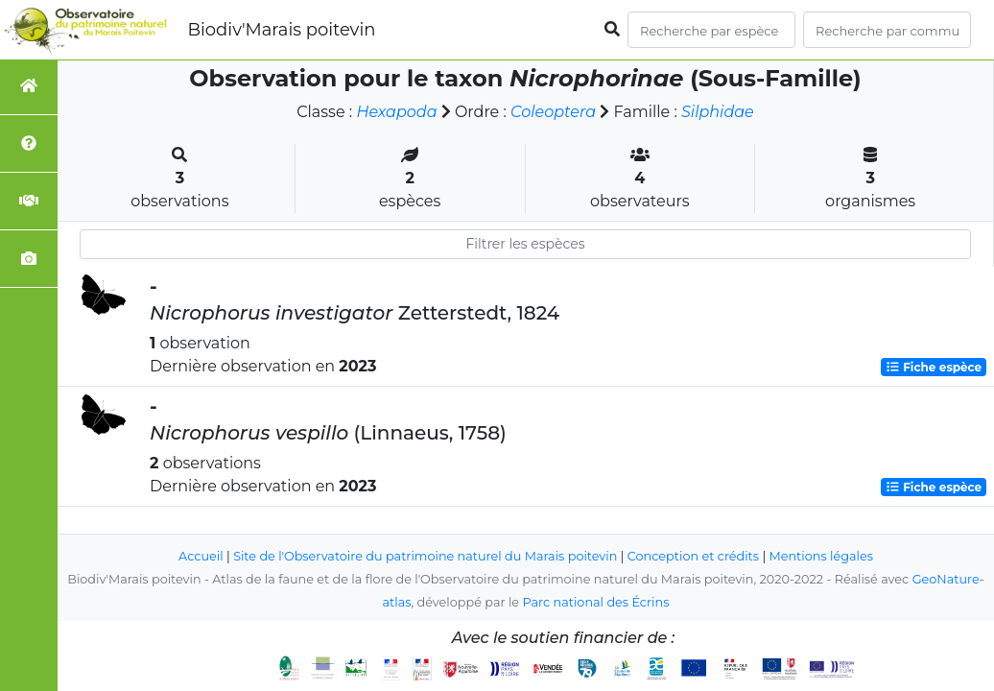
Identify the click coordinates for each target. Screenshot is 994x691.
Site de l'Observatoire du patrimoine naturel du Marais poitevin (425, 556)
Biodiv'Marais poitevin (281, 29)
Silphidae (717, 112)
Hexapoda (396, 112)
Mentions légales (821, 556)
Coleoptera (553, 112)
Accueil (201, 556)
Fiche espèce (934, 367)
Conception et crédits (693, 556)
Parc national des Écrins (595, 602)
